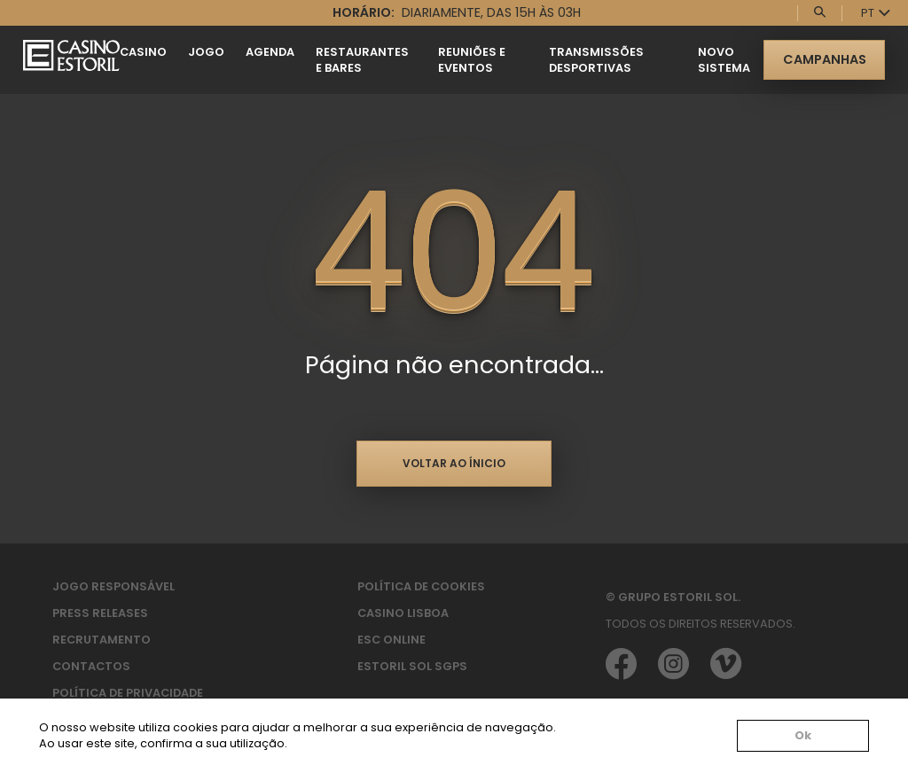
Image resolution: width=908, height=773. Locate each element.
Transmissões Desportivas (596, 59)
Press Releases (100, 613)
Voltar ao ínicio (454, 463)
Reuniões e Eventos (471, 59)
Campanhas (824, 59)
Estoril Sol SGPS (412, 666)
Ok (802, 735)
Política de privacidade (127, 692)
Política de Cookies (421, 586)
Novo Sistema (724, 59)
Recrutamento (101, 639)
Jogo (206, 51)
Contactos (91, 666)
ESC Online (391, 639)
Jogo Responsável (113, 586)
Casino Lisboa (403, 613)
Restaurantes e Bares (362, 59)
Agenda (270, 51)
